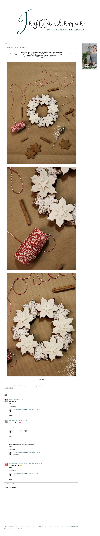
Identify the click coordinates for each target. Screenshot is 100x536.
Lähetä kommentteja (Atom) (15, 528)
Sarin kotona (12, 420)
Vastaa (10, 403)
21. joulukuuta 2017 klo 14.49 (19, 442)
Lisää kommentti (9, 483)
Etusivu (41, 526)
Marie (10, 399)
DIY (35, 386)
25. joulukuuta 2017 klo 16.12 (35, 463)
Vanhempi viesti (74, 526)
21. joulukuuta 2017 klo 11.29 (19, 399)
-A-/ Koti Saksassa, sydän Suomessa (18, 463)
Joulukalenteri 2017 (44, 386)
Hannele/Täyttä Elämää (19, 409)
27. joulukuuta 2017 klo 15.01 (34, 452)
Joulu (38, 386)
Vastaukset (13, 406)
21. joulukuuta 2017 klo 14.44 (23, 420)
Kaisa (10, 442)
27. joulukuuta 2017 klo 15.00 (34, 409)
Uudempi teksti (9, 526)
